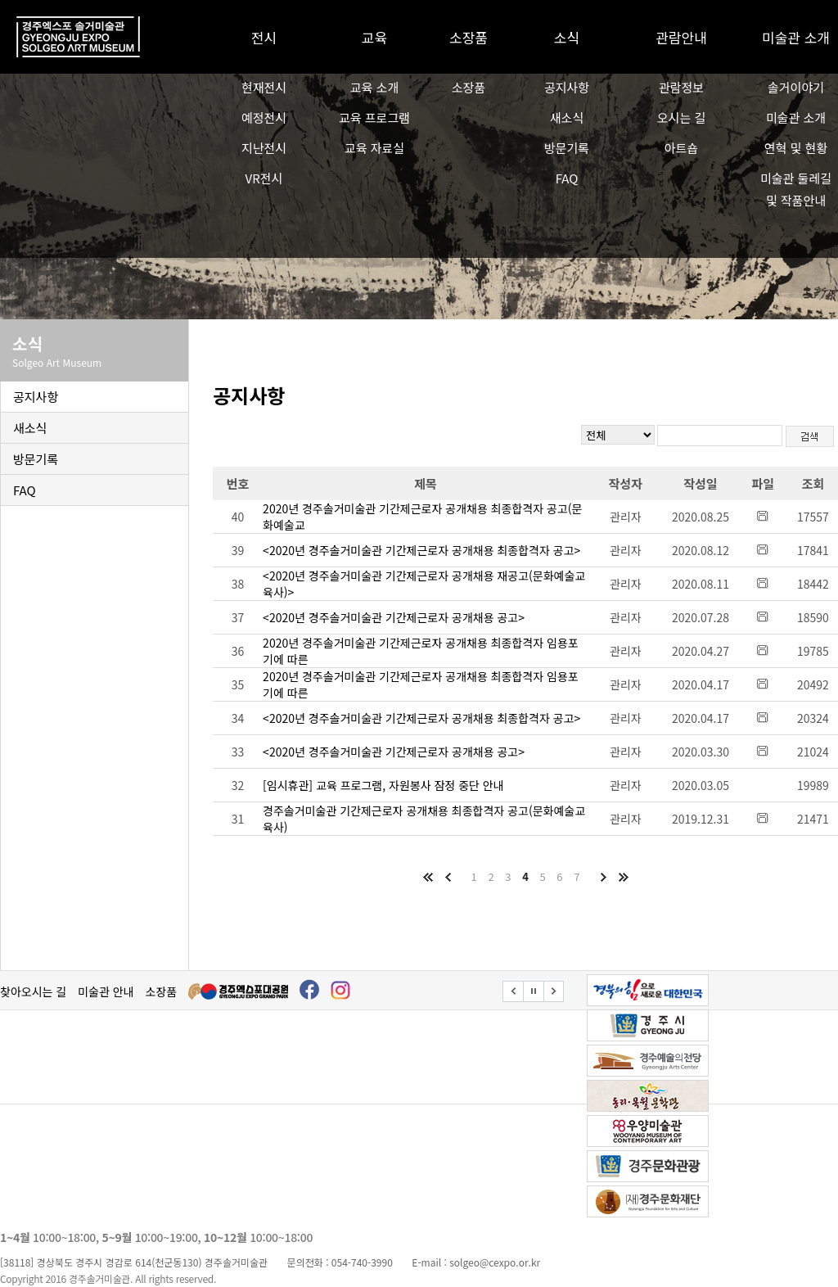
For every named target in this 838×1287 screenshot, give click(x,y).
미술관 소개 (796, 37)
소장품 (468, 37)
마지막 (623, 877)
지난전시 (263, 147)
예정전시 (263, 117)
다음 (603, 877)
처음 (428, 877)
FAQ (567, 178)
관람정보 (681, 87)
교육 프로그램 (374, 117)
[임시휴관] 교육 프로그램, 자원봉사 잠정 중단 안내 (383, 785)
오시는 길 (681, 117)
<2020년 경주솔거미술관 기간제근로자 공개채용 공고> (394, 617)
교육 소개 (374, 87)
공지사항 (566, 87)
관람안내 (681, 37)
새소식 (566, 117)
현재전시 (263, 87)
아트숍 (681, 147)
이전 (447, 877)
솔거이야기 (796, 87)
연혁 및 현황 (795, 147)
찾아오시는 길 (33, 991)
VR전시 (264, 178)
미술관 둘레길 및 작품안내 (795, 189)
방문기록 (566, 147)
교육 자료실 (374, 147)
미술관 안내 (105, 991)
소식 (566, 37)
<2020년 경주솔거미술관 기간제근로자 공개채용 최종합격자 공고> (421, 550)
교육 (374, 37)
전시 (264, 37)
